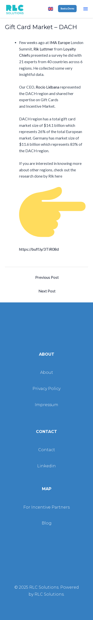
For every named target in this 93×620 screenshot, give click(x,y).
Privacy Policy (46, 388)
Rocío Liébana (47, 87)
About (46, 372)
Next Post (47, 291)
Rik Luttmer (43, 49)
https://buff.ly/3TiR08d (39, 249)
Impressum (46, 404)
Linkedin (46, 466)
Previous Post (47, 277)
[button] (85, 8)
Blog (47, 523)
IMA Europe (60, 42)
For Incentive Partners (46, 507)
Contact (46, 449)
